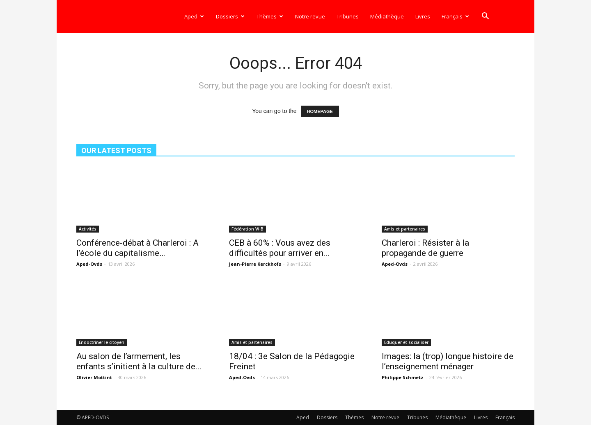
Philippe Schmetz (403, 377)
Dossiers (230, 16)
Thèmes (270, 16)
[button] (485, 17)
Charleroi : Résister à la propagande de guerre (425, 248)
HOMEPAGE (320, 111)
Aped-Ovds (89, 264)
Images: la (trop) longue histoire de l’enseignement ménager (447, 361)
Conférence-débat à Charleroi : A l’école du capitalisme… (137, 248)
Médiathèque (387, 16)
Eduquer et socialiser (406, 342)
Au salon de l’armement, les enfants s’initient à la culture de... (139, 361)
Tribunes (348, 16)
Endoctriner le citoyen (101, 342)
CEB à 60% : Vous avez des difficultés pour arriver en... (279, 248)
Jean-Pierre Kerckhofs (255, 264)
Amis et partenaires (404, 229)
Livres (422, 16)
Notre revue (310, 16)
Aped (194, 16)
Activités (87, 229)
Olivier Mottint (94, 377)
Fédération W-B (247, 229)
